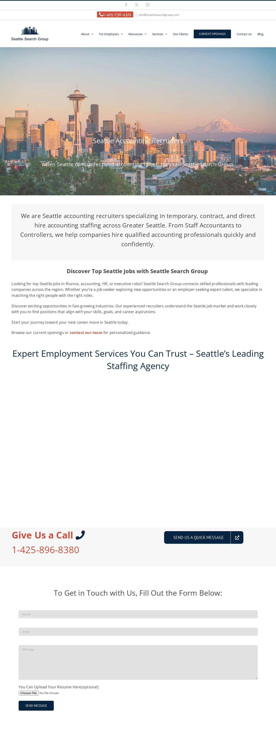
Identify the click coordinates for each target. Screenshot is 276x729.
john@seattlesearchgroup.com (159, 15)
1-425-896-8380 (46, 549)
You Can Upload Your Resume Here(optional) (59, 687)
